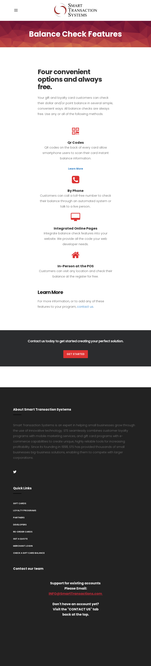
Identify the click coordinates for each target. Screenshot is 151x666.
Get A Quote (20, 538)
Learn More (75, 168)
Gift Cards (19, 503)
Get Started (76, 354)
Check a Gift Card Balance (29, 553)
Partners (19, 517)
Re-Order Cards (22, 531)
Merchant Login (23, 545)
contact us (85, 307)
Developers (20, 524)
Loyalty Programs (24, 510)
